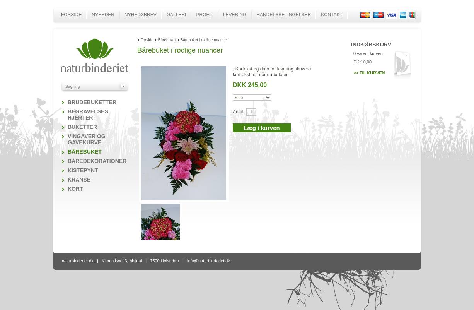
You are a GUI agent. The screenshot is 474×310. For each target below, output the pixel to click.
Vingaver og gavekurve (87, 139)
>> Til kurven (369, 72)
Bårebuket (85, 152)
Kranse (79, 179)
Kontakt (332, 14)
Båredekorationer (97, 161)
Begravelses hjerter (88, 114)
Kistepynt (83, 170)
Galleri (176, 14)
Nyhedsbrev (140, 14)
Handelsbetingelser (283, 14)
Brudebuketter (92, 102)
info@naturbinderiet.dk (208, 261)
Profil (204, 14)
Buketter (82, 127)
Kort (75, 189)
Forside (71, 14)
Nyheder (103, 14)
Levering (235, 14)
